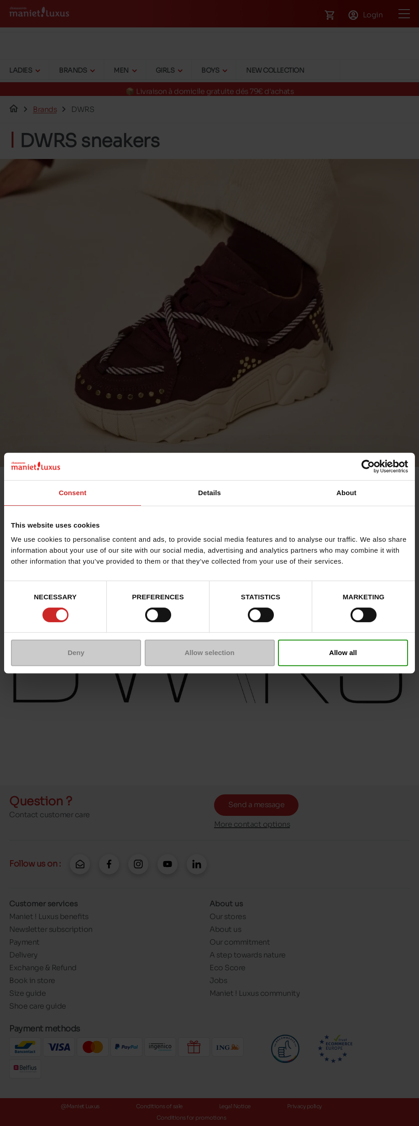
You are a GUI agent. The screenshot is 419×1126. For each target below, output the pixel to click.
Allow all (343, 652)
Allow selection (209, 652)
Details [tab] (209, 493)
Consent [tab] (73, 493)
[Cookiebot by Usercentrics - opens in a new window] (368, 466)
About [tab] (346, 493)
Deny (76, 652)
